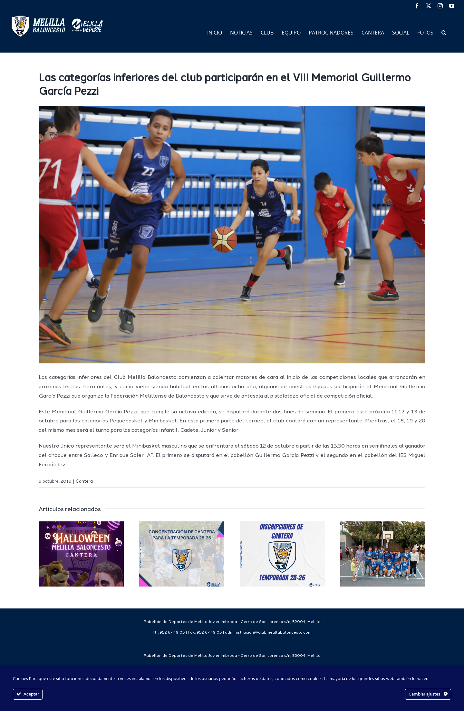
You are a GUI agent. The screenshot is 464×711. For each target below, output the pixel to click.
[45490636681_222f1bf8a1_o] (232, 235)
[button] (443, 32)
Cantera (84, 481)
